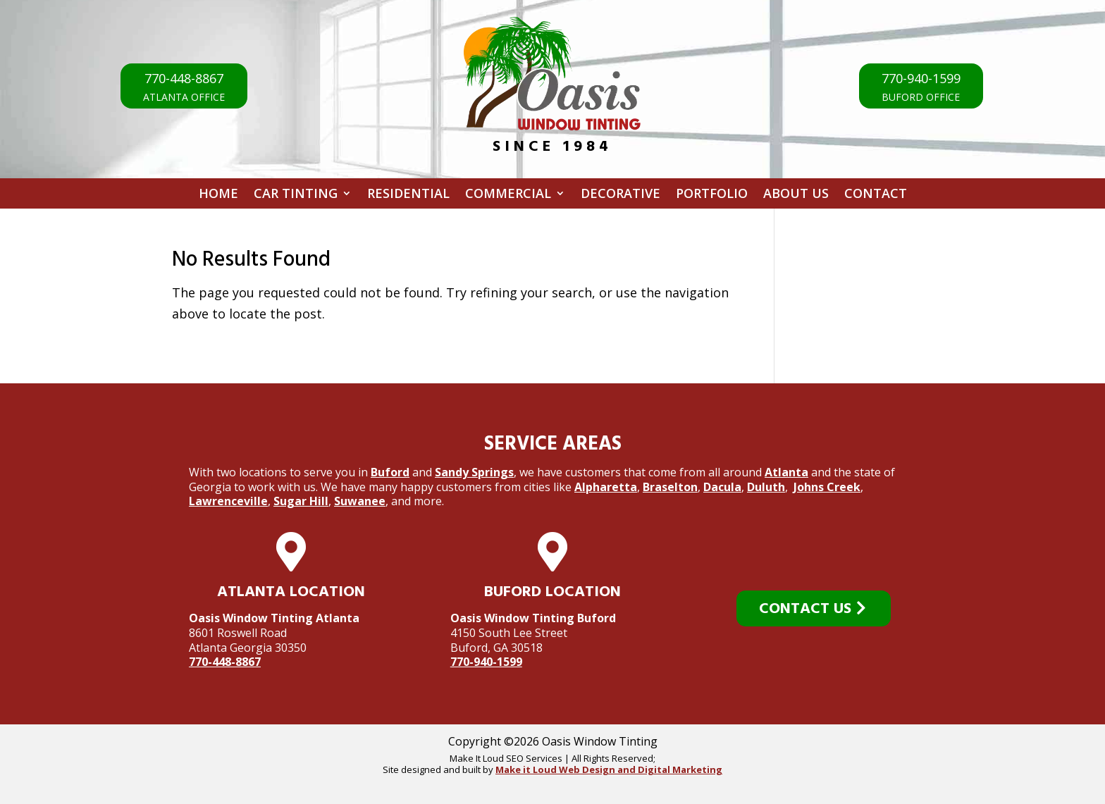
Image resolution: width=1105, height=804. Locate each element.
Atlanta (786, 472)
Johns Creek (827, 487)
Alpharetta (605, 487)
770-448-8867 (225, 661)
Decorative (620, 196)
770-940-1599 (486, 661)
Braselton (670, 487)
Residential (408, 196)
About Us (796, 196)
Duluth (766, 487)
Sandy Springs (474, 472)
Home (218, 196)
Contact (875, 196)
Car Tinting (296, 196)
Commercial (508, 196)
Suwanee (359, 501)
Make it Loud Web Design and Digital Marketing (608, 769)
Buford (390, 472)
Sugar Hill (300, 501)
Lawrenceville (228, 501)
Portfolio (712, 196)
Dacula (722, 487)
